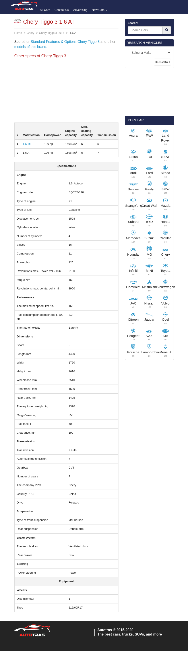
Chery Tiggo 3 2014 (51, 32)
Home (18, 32)
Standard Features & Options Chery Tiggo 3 (65, 42)
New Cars (100, 9)
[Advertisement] (66, 92)
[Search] (166, 30)
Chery (30, 32)
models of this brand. (30, 47)
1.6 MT (27, 144)
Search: (133, 23)
